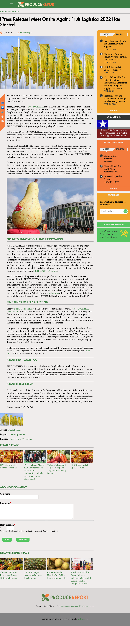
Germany (14, 434)
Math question (7, 525)
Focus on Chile (114, 117)
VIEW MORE (113, 111)
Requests (120, 149)
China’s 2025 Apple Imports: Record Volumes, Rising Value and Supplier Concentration (113, 133)
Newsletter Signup (86, 606)
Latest (106, 34)
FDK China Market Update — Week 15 (79, 466)
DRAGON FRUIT (111, 181)
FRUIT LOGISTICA (35, 106)
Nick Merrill (82, 619)
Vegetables (27, 439)
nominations (53, 293)
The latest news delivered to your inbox (113, 203)
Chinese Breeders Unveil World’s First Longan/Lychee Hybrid (57, 575)
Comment (5, 503)
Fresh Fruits (15, 439)
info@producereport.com (68, 606)
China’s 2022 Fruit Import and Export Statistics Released (8, 575)
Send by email (2, 121)
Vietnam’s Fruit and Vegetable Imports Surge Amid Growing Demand (56, 469)
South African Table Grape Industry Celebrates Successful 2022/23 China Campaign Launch (81, 578)
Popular (119, 34)
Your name (5, 494)
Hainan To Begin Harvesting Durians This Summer (35, 575)
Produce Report (26, 32)
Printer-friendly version (2, 116)
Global (22, 434)
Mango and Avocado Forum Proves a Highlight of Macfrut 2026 (115, 57)
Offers (106, 149)
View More (113, 188)
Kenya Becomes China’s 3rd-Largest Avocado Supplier (115, 43)
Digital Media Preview (24, 309)
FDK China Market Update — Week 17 (8, 466)
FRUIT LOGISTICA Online (45, 271)
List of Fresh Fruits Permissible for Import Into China (108, 234)
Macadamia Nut (111, 171)
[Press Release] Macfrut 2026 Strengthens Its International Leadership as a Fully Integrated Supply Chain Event (34, 472)
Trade (18, 430)
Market (11, 430)
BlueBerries (109, 161)
